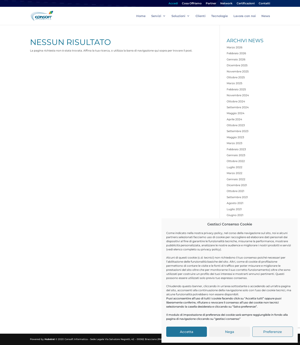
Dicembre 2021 (237, 185)
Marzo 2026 (234, 47)
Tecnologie (219, 16)
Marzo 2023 (234, 143)
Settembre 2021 (237, 197)
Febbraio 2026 (236, 53)
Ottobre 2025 (236, 77)
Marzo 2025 (234, 83)
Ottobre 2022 (236, 161)
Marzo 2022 (234, 173)
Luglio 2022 (234, 167)
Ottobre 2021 (235, 191)
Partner (211, 3)
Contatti (264, 3)
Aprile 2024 (234, 119)
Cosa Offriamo (192, 3)
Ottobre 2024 (236, 101)
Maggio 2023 (235, 137)
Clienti (201, 16)
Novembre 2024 (238, 95)
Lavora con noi (244, 16)
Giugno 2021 (235, 215)
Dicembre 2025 (237, 65)
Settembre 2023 (237, 131)
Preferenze (272, 332)
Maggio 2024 (235, 113)
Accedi (173, 3)
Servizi (156, 16)
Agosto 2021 (235, 203)
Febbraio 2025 (236, 89)
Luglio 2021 (234, 209)
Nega (229, 332)
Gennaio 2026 (236, 59)
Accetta (186, 332)
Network (226, 3)
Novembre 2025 (238, 71)
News (265, 16)
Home (141, 16)
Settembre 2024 (238, 107)
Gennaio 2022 (236, 179)
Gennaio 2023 (236, 155)
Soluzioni (178, 16)
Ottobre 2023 (236, 125)
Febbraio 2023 (236, 149)
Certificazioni (246, 3)
